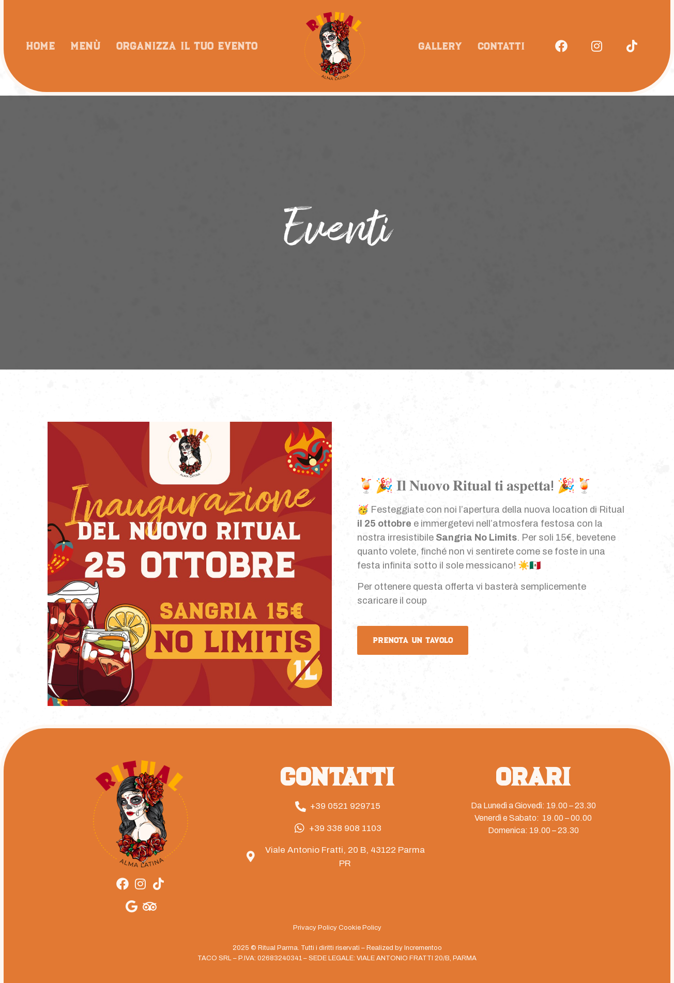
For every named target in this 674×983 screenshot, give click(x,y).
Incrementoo (423, 947)
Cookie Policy (360, 927)
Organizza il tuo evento (186, 45)
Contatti (501, 46)
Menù (85, 45)
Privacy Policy (315, 927)
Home (40, 45)
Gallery (440, 46)
